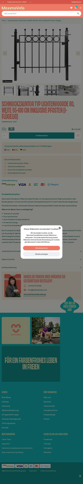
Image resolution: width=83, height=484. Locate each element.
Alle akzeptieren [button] (41, 248)
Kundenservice (76, 2)
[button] (41, 254)
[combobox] (60, 228)
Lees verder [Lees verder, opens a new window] (54, 242)
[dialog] (41, 242)
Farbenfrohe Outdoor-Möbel (16, 2)
